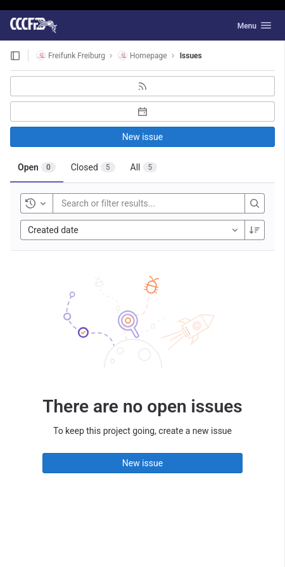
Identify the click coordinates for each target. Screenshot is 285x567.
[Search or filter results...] (137, 203)
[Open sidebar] (15, 56)
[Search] (254, 203)
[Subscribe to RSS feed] (142, 86)
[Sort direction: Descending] (254, 230)
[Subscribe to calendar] (142, 111)
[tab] (36, 167)
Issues (191, 55)
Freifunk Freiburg (70, 55)
